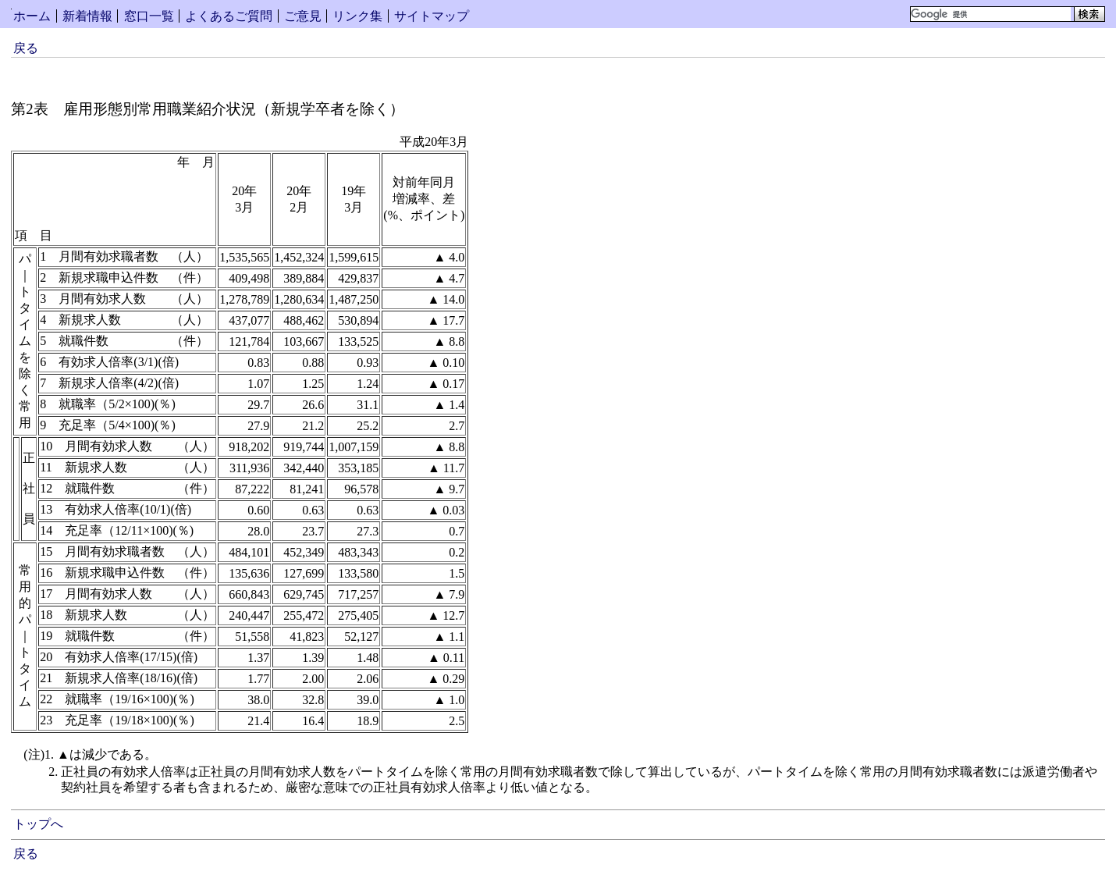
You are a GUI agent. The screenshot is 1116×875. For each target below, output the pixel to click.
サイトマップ (431, 16)
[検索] (991, 14)
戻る (25, 48)
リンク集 (357, 16)
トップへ (38, 824)
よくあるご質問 (228, 16)
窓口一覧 (149, 16)
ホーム (32, 16)
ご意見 (303, 16)
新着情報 (87, 16)
